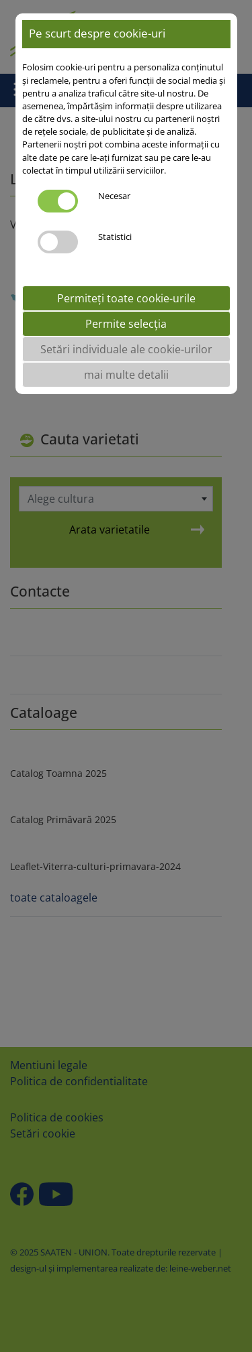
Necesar (114, 196)
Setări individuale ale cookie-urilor (126, 349)
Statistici (115, 237)
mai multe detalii (126, 374)
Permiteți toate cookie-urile (126, 298)
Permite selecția (126, 323)
